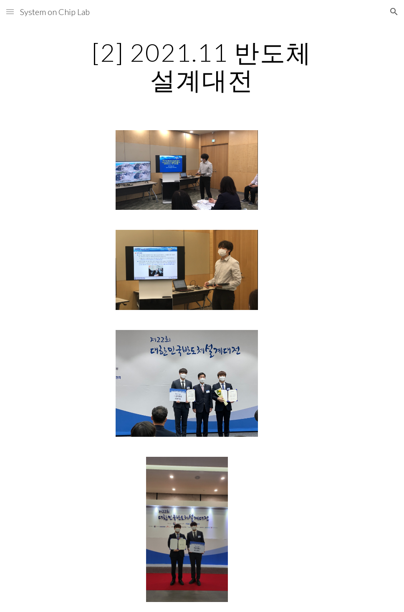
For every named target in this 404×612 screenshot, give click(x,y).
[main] (202, 66)
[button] (10, 11)
